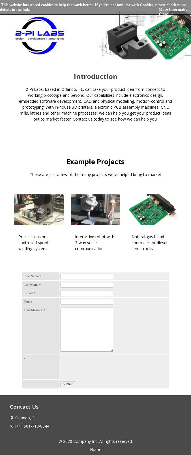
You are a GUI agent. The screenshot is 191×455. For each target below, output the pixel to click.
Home (95, 449)
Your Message (34, 310)
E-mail (29, 293)
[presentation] (104, 367)
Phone (27, 302)
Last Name (32, 285)
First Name (32, 276)
